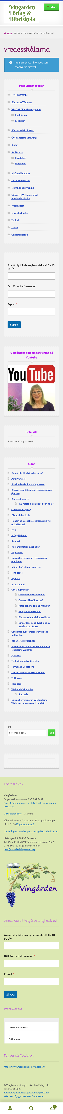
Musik (14, 227)
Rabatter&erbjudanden (23, 640)
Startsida (23, 694)
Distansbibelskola (20, 180)
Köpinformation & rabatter (25, 546)
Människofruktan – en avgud (26, 567)
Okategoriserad (19, 234)
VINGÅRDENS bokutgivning (26, 109)
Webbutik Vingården (22, 689)
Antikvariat (17, 152)
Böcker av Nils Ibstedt (22, 130)
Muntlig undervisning (22, 187)
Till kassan (16, 678)
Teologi (15, 220)
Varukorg (16, 683)
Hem (9, 33)
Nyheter (15, 578)
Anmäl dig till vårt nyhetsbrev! (27, 473)
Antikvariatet (18, 478)
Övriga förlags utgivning (23, 137)
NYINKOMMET (19, 94)
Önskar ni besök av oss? (30, 600)
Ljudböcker (21, 115)
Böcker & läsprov (20, 499)
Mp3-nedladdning (20, 173)
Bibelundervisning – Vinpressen (28, 484)
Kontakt (15, 541)
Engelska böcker (20, 212)
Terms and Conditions (22, 666)
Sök (10, 727)
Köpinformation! (25, 824)
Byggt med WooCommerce (29, 1096)
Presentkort (17, 205)
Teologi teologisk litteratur (25, 661)
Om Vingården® (20, 589)
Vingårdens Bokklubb (29, 611)
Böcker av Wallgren (21, 102)
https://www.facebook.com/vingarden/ (24, 1066)
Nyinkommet (18, 584)
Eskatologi (20, 157)
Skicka (14, 324)
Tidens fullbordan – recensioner (28, 672)
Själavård (16, 655)
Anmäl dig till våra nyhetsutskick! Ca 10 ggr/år (31, 267)
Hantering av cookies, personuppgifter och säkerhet (31, 831)
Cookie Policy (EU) (21, 509)
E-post (12, 304)
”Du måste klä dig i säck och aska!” (36, 503)
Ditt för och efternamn (22, 286)
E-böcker (20, 120)
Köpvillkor (17, 552)
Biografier (20, 163)
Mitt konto (17, 572)
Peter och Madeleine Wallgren (34, 605)
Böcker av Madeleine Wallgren (34, 617)
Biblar (14, 144)
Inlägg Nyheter (19, 535)
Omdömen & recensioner (31, 594)
